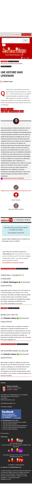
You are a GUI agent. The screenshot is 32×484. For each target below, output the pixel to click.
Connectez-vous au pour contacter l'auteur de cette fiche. (16, 190)
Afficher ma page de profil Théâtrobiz (13, 178)
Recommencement (14, 111)
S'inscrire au (26, 34)
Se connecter (12, 232)
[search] (12, 40)
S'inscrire (21, 232)
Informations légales (6, 406)
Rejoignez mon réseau (12, 391)
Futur (6, 111)
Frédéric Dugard (8, 81)
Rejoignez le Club (6, 479)
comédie (3, 109)
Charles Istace (10, 318)
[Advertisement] (16, 16)
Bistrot (21, 111)
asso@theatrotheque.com (8, 403)
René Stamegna (10, 282)
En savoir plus (5, 433)
